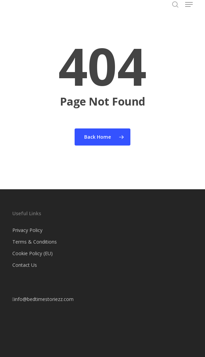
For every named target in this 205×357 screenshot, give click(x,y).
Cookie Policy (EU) (32, 253)
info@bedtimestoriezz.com (43, 299)
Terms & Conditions (34, 241)
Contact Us (24, 265)
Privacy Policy (27, 230)
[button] (189, 4)
